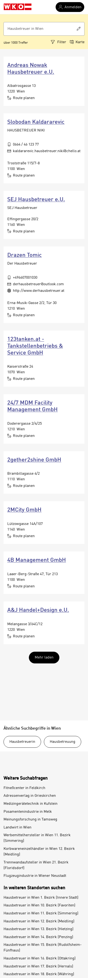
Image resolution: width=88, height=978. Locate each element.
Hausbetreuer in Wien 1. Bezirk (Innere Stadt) (41, 898)
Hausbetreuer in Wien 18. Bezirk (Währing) (39, 974)
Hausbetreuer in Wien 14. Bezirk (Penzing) (38, 937)
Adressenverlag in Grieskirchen (30, 796)
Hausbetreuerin (22, 742)
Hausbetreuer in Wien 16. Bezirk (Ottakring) (40, 958)
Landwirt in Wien (17, 827)
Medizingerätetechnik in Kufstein (30, 804)
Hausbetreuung (62, 742)
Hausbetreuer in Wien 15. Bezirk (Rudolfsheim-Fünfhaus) (43, 947)
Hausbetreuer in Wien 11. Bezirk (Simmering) (41, 913)
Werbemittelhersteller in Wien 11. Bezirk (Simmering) (37, 838)
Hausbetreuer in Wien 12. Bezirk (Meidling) (39, 921)
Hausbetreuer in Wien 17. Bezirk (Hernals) (38, 966)
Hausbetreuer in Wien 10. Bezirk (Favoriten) (39, 905)
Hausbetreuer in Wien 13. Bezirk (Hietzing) (38, 929)
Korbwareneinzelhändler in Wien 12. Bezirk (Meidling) (39, 851)
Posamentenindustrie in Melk (28, 812)
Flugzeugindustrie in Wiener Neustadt (35, 876)
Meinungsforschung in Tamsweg (30, 819)
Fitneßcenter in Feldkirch (24, 788)
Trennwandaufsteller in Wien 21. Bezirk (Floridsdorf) (36, 865)
